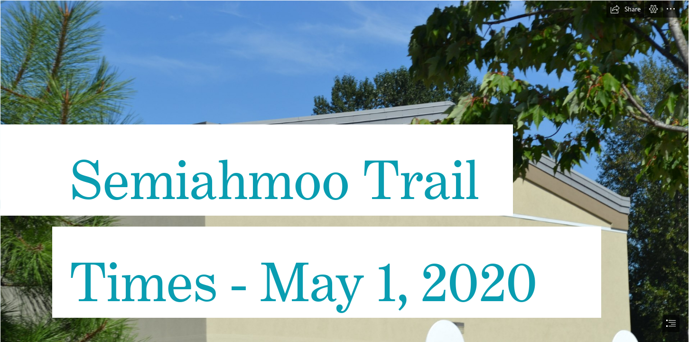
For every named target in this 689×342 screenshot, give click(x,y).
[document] (344, 171)
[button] (625, 9)
